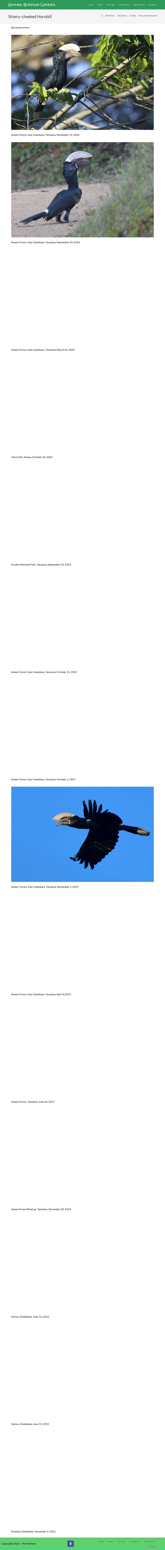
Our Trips (121, 1541)
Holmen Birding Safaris (31, 4)
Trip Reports (134, 1541)
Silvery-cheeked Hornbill (148, 16)
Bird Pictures (150, 1541)
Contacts (152, 1546)
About (110, 1541)
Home (101, 1541)
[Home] (102, 16)
